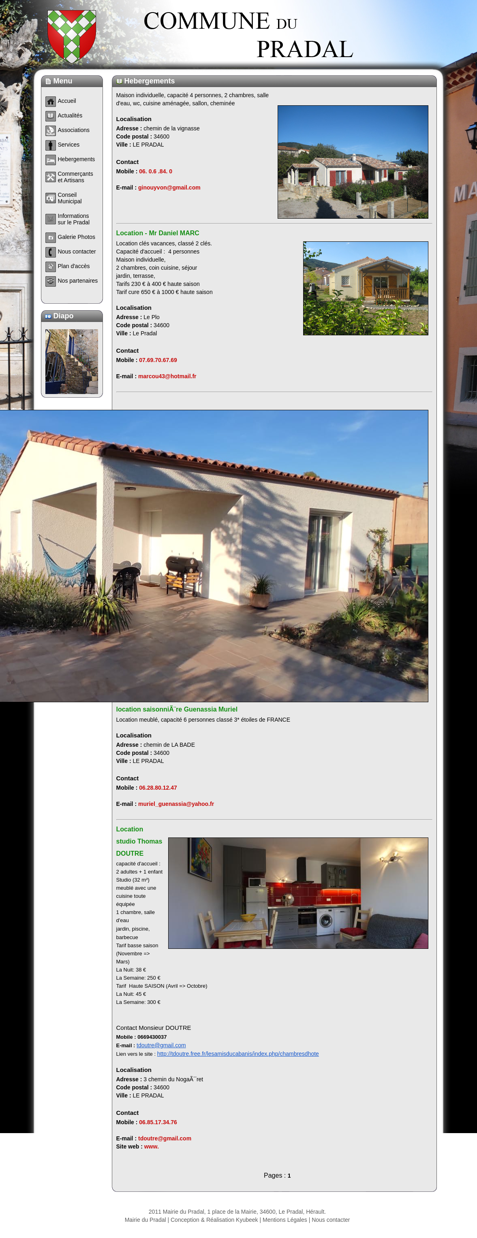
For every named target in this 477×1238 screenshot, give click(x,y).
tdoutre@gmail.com (161, 1045)
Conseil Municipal (70, 198)
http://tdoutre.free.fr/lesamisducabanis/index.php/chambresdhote (238, 1053)
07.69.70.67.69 (158, 360)
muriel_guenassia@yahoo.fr (176, 804)
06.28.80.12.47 (158, 787)
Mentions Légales (285, 1220)
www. (151, 1146)
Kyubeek (247, 1220)
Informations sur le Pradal (74, 219)
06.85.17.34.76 (158, 1122)
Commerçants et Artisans (75, 176)
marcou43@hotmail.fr (167, 376)
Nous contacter (331, 1220)
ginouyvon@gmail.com (169, 187)
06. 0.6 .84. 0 (155, 171)
